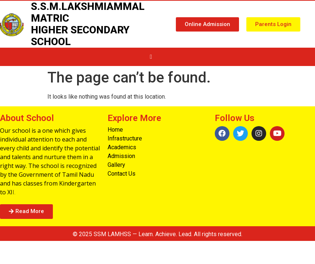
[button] (207, 24)
